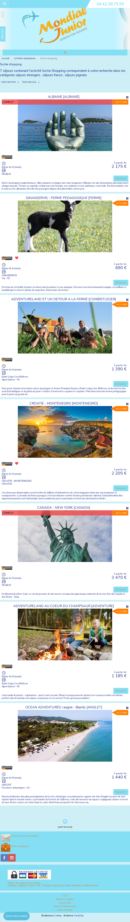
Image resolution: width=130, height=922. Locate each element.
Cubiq (58, 915)
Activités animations (25, 58)
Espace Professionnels (65, 906)
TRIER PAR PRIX (8, 82)
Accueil (5, 58)
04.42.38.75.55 (110, 4)
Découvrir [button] (121, 178)
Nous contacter (65, 909)
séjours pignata (76, 75)
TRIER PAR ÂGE (29, 82)
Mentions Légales (65, 899)
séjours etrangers (28, 75)
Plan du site (65, 902)
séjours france (52, 75)
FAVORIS (2, 34)
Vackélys (79, 915)
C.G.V (65, 895)
